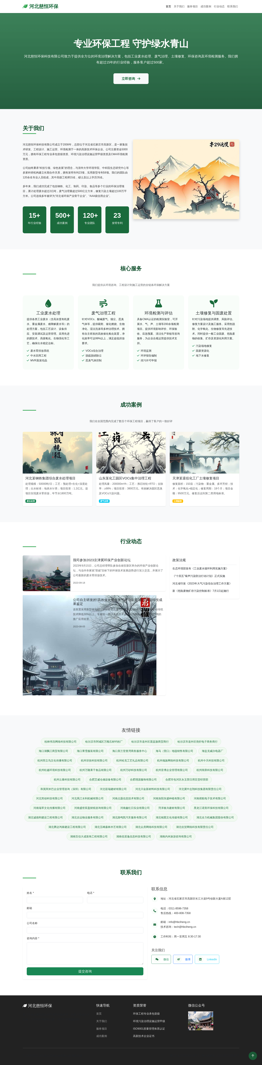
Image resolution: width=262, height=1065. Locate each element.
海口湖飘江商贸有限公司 (53, 751)
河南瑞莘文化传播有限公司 (49, 808)
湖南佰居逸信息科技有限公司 (133, 836)
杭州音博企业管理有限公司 (172, 770)
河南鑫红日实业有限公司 (135, 808)
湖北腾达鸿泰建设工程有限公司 (67, 827)
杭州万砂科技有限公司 (133, 770)
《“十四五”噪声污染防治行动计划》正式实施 (198, 576)
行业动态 (219, 6)
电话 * (90, 893)
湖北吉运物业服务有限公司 (88, 817)
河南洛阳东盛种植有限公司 (169, 798)
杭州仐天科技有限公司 (211, 760)
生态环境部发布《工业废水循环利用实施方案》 (200, 568)
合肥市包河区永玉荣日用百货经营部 (186, 779)
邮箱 (29, 908)
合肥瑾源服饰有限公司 (143, 779)
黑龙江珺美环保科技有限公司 (211, 808)
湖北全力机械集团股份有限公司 (215, 817)
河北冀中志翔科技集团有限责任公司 (200, 789)
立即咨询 (131, 78)
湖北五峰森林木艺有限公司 (111, 827)
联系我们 (232, 6)
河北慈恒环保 (40, 6)
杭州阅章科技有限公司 (209, 770)
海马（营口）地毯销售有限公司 (174, 751)
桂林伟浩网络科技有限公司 (60, 741)
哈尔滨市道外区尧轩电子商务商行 (197, 741)
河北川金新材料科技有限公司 (152, 789)
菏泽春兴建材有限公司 (171, 808)
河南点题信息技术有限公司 (128, 798)
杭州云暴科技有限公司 (67, 779)
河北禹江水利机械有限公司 (88, 798)
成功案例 (206, 6)
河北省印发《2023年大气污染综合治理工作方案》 (202, 583)
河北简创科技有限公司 (49, 798)
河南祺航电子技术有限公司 (210, 798)
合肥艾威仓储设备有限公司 (105, 779)
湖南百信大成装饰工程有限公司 (89, 836)
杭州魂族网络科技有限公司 (173, 760)
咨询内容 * (33, 938)
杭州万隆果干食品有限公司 (96, 770)
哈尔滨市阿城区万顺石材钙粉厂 (104, 741)
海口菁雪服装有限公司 (90, 751)
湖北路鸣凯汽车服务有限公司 (129, 817)
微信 (161, 959)
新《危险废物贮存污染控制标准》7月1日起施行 (200, 590)
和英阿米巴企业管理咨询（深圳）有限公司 (65, 789)
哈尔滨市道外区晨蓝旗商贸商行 (150, 741)
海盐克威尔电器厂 (212, 751)
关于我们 (179, 6)
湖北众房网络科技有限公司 (151, 827)
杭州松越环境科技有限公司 (55, 770)
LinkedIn (207, 959)
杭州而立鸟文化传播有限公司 (54, 760)
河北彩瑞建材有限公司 (113, 789)
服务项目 (192, 6)
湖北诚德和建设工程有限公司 (45, 817)
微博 (182, 959)
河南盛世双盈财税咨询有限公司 (93, 808)
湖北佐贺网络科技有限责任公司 (195, 827)
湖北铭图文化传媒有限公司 (172, 817)
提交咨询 (85, 971)
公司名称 (32, 923)
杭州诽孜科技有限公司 (94, 760)
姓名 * (30, 893)
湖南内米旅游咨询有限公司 (176, 836)
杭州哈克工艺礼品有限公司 (132, 760)
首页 (168, 6)
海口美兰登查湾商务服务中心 (129, 751)
